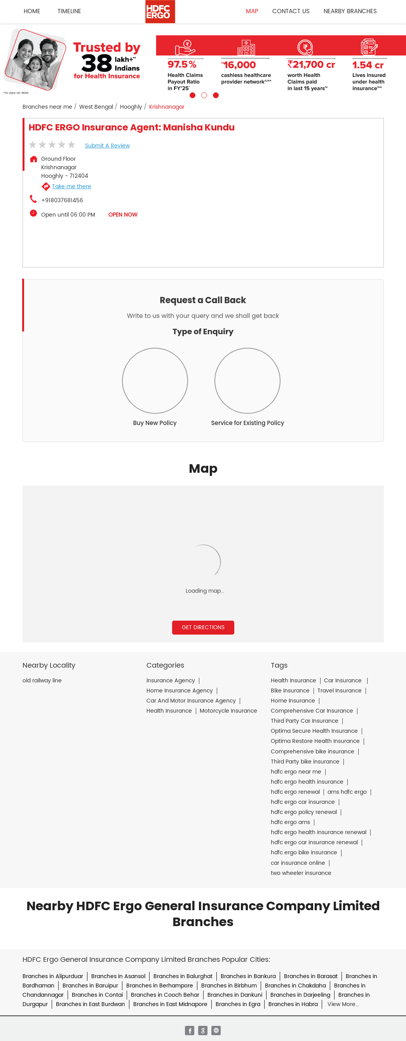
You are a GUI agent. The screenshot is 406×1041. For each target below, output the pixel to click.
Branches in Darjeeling (300, 995)
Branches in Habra (293, 1004)
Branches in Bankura (248, 976)
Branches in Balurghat (183, 976)
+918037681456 (62, 200)
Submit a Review (107, 145)
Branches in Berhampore (159, 985)
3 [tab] (215, 94)
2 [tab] (203, 94)
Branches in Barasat (311, 976)
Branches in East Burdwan (90, 1004)
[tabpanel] (203, 60)
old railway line (42, 681)
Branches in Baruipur (90, 985)
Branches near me (47, 107)
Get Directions (203, 627)
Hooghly (131, 107)
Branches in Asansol (118, 976)
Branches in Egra (238, 1004)
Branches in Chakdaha (295, 985)
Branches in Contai (97, 995)
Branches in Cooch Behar (165, 995)
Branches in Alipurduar (53, 976)
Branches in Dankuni (234, 995)
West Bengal (96, 107)
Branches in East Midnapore (170, 1004)
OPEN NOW (123, 214)
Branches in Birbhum (229, 985)
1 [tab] (191, 94)
